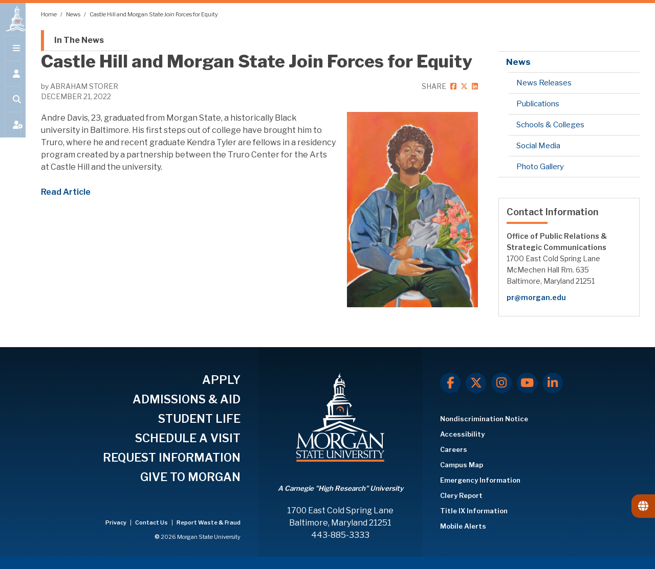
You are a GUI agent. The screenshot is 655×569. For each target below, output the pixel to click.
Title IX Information (474, 511)
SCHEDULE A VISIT (188, 438)
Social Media (538, 145)
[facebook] (453, 86)
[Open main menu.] (13, 57)
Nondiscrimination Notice (484, 419)
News (73, 14)
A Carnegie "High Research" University (340, 488)
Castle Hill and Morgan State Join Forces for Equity (154, 14)
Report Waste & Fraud (209, 522)
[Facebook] (450, 383)
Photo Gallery (540, 166)
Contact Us (152, 522)
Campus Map (461, 465)
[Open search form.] (13, 108)
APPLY (221, 379)
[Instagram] (501, 383)
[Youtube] (527, 383)
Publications (537, 103)
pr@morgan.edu (536, 297)
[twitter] (463, 86)
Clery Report (461, 495)
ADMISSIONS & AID (187, 399)
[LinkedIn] (552, 383)
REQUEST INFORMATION (172, 457)
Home (49, 14)
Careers (453, 449)
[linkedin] (473, 86)
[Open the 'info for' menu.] (13, 83)
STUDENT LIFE (199, 418)
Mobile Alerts (463, 526)
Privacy (116, 522)
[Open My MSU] (13, 134)
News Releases (544, 82)
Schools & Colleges (550, 124)
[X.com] (476, 383)
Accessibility (462, 434)
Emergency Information (480, 480)
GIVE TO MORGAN (190, 477)
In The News (79, 40)
